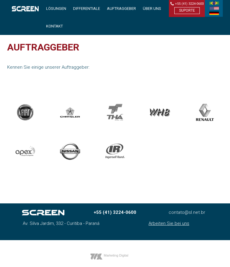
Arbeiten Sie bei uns (169, 223)
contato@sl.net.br (187, 212)
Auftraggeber (121, 8)
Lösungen (56, 8)
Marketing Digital (116, 255)
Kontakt (54, 26)
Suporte (187, 10)
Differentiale (86, 8)
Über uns (152, 8)
